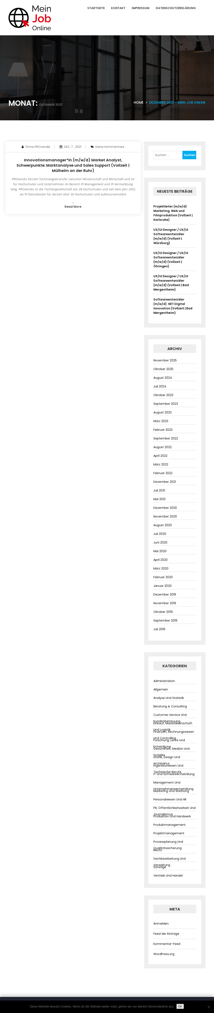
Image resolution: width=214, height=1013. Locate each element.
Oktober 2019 (163, 612)
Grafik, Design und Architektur (166, 760)
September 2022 (165, 438)
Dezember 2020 (165, 508)
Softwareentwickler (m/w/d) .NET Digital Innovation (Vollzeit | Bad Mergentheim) (172, 306)
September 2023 (165, 404)
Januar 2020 (162, 586)
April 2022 (160, 456)
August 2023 (162, 412)
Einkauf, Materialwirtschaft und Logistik (172, 726)
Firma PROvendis (38, 147)
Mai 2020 (160, 551)
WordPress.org (163, 954)
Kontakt (118, 8)
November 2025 (165, 360)
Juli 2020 (159, 534)
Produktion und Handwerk (172, 816)
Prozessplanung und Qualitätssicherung (168, 845)
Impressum (140, 8)
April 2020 (160, 560)
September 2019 (165, 620)
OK (180, 1006)
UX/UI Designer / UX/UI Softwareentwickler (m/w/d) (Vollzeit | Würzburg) (170, 236)
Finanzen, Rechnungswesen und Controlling (173, 735)
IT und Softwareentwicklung (174, 774)
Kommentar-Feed (166, 944)
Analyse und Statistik (168, 698)
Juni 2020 (160, 542)
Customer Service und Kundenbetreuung (170, 718)
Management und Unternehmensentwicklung (173, 785)
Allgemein (160, 689)
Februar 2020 (163, 577)
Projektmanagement (168, 833)
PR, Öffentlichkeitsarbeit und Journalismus (174, 811)
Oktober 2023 (163, 395)
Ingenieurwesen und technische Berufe (168, 768)
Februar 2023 (162, 430)
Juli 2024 (159, 386)
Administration (164, 681)
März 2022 (160, 464)
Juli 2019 (159, 629)
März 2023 (160, 421)
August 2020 (162, 525)
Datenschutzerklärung (176, 8)
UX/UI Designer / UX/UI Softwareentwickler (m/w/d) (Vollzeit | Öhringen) (170, 259)
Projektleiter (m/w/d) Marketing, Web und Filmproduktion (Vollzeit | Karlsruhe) (173, 213)
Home (138, 102)
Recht (157, 850)
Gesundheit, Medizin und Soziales (171, 752)
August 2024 (162, 378)
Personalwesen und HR (169, 799)
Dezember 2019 (164, 594)
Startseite (96, 8)
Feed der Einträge (166, 934)
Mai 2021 (159, 499)
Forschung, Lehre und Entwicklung (169, 743)
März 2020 (160, 568)
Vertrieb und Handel (168, 875)
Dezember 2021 (164, 482)
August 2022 (162, 447)
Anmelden (161, 923)
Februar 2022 (162, 473)
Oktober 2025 (163, 369)
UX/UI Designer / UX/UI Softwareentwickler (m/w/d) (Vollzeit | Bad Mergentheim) (171, 283)
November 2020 (165, 516)
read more (73, 207)
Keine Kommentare (110, 147)
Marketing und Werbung (171, 791)
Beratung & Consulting (170, 706)
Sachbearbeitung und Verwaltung (169, 862)
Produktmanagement (169, 825)
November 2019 (164, 603)
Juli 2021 (159, 490)
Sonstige (159, 867)
